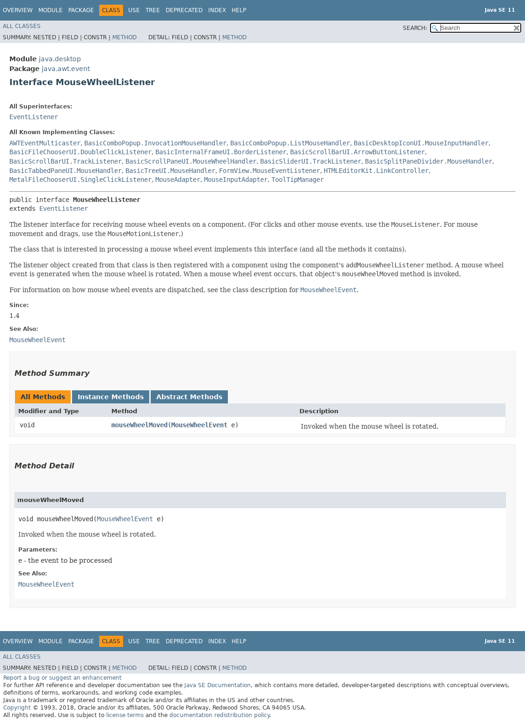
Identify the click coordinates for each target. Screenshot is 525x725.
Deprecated (184, 10)
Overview (18, 10)
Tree (153, 10)
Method (124, 37)
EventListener (33, 117)
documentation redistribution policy (219, 715)
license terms (125, 715)
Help (239, 10)
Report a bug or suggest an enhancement (62, 678)
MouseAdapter (177, 179)
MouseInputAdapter (236, 179)
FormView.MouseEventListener (269, 170)
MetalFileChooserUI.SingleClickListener (80, 179)
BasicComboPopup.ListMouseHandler (290, 143)
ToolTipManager (297, 179)
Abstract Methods (189, 397)
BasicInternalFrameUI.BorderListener (220, 152)
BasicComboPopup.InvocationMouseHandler (155, 143)
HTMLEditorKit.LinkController (376, 170)
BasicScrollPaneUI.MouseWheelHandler (190, 161)
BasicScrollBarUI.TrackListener (65, 161)
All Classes (22, 26)
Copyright (17, 707)
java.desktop (60, 59)
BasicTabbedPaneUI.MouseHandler (65, 170)
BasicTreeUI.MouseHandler (170, 170)
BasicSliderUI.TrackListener (310, 161)
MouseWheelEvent (199, 425)
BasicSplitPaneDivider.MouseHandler (428, 161)
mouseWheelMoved (139, 425)
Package (81, 10)
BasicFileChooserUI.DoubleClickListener (80, 152)
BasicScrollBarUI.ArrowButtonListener (357, 152)
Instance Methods (111, 397)
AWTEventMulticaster (44, 143)
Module (50, 10)
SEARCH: (415, 28)
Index (217, 10)
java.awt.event (66, 68)
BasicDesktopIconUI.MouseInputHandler (421, 143)
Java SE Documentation (217, 685)
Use (134, 10)
